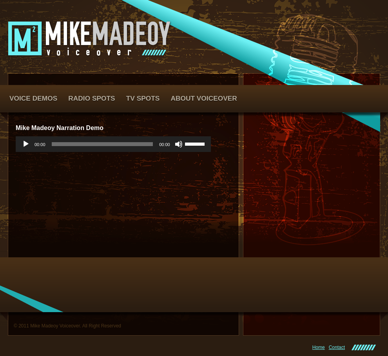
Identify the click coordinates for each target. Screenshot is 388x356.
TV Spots (143, 98)
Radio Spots (91, 98)
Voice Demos (33, 98)
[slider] (102, 144)
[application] (113, 144)
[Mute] (179, 144)
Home (318, 347)
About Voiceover (203, 98)
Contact (337, 347)
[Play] (26, 144)
